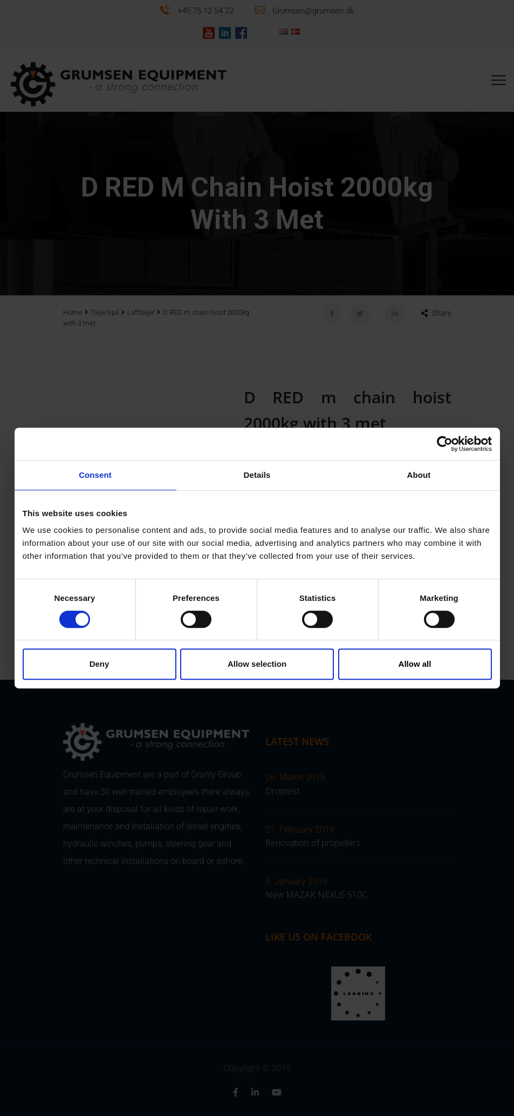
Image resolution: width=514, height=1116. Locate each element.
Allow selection (257, 663)
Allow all (415, 663)
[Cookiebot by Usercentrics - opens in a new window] (445, 444)
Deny (99, 663)
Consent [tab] (95, 474)
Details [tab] (257, 474)
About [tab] (419, 474)
